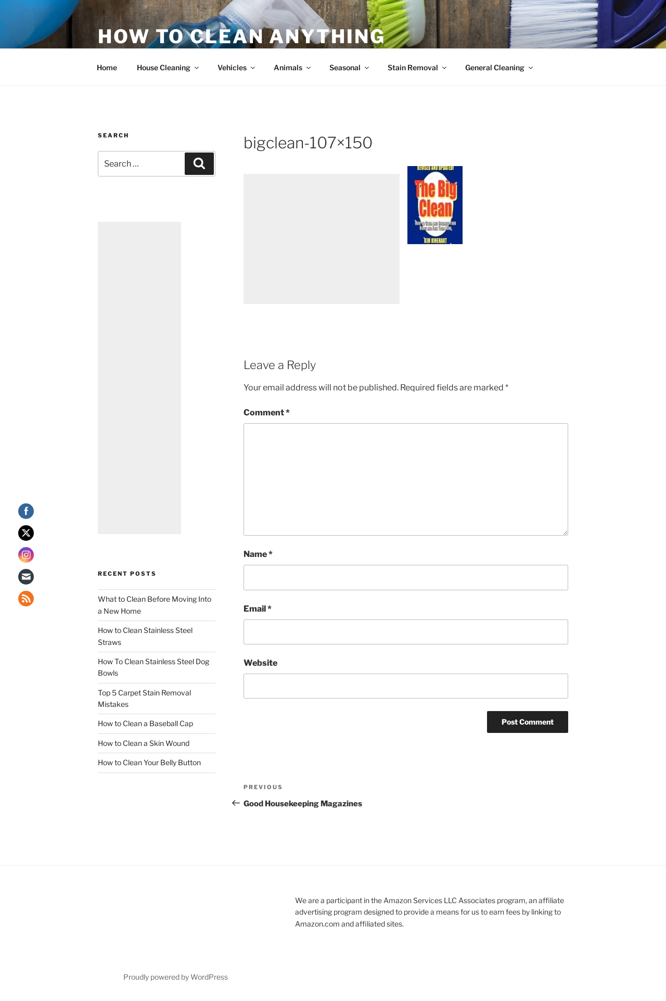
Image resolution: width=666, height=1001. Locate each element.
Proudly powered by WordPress (175, 976)
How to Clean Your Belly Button (149, 762)
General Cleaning (499, 67)
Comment (267, 412)
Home (107, 67)
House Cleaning (168, 67)
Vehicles (237, 67)
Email (258, 609)
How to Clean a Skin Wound (143, 743)
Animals (293, 67)
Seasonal (349, 67)
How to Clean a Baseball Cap (145, 723)
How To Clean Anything (241, 36)
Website (260, 663)
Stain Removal (418, 67)
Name (258, 554)
